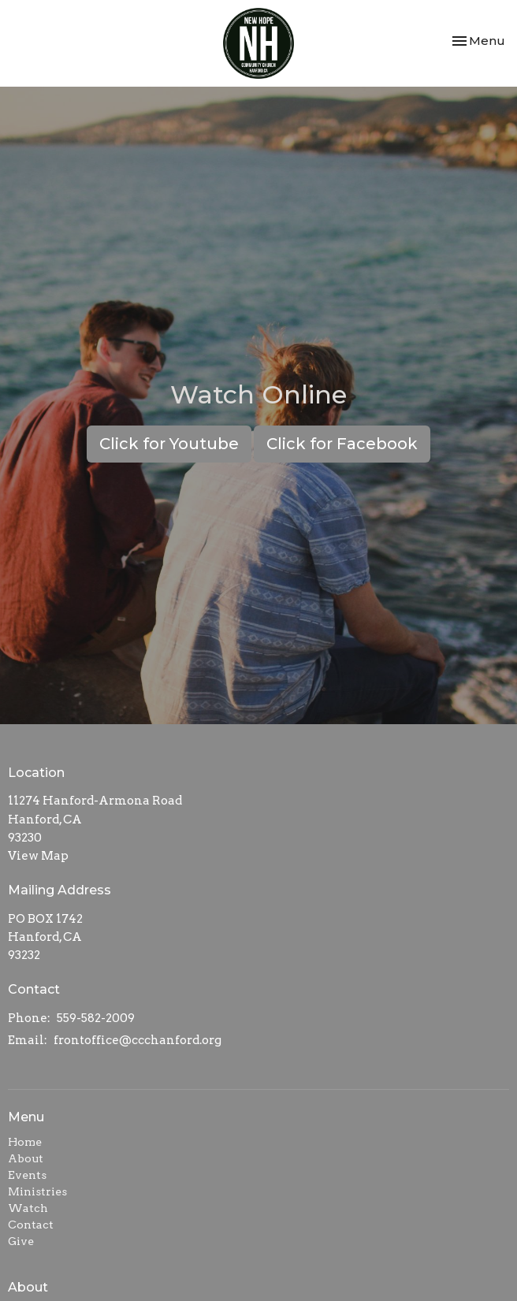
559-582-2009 (96, 1018)
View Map (38, 856)
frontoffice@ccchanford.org (137, 1040)
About (25, 1158)
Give (21, 1241)
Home (25, 1142)
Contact (31, 1224)
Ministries (37, 1191)
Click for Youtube (169, 443)
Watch (28, 1208)
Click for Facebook (342, 443)
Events (27, 1175)
